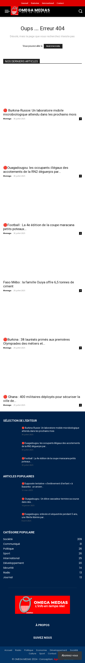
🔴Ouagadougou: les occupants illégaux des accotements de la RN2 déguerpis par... (35, 170)
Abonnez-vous (70, 655)
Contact (52, 653)
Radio (18, 650)
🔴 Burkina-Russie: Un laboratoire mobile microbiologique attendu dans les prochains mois (39, 112)
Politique (28, 650)
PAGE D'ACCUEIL (53, 46)
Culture (32, 653)
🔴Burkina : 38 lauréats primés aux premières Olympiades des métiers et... (36, 341)
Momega (7, 118)
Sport (42, 653)
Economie (41, 650)
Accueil (8, 650)
